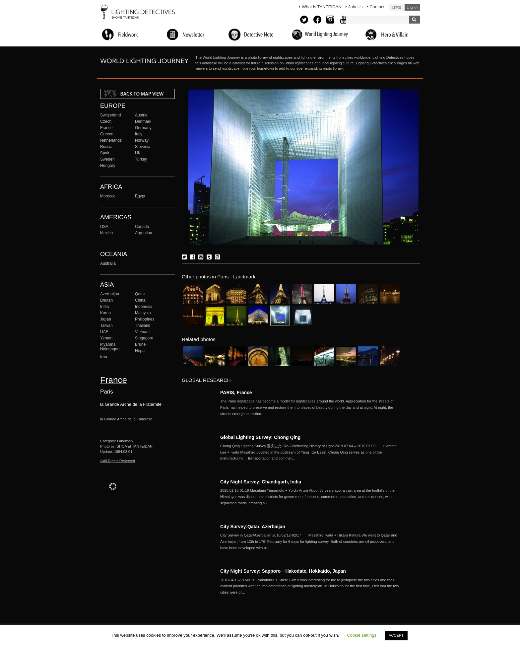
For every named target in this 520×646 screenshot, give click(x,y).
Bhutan (106, 300)
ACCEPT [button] (396, 635)
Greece (106, 134)
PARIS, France (236, 392)
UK (138, 153)
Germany (143, 127)
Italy (138, 134)
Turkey (141, 159)
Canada (142, 226)
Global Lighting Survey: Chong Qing (260, 437)
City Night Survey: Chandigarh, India (260, 481)
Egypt (140, 196)
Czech (105, 121)
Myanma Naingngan (109, 346)
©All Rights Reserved (117, 461)
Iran (103, 357)
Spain (105, 153)
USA (104, 226)
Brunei (141, 344)
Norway (142, 140)
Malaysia (143, 313)
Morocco (107, 196)
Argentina (143, 233)
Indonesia (143, 306)
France (106, 127)
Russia (106, 146)
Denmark (143, 121)
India (104, 306)
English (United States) (412, 7)
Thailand (142, 325)
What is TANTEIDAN (321, 6)
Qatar (140, 294)
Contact (376, 6)
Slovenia (142, 146)
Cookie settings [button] (361, 635)
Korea (105, 313)
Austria (141, 115)
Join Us (355, 6)
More (309, 407)
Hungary (107, 165)
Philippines (144, 319)
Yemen (106, 338)
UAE (104, 331)
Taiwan (106, 325)
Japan (105, 319)
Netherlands (111, 140)
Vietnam (142, 331)
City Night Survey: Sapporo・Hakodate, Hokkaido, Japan (283, 571)
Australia (108, 263)
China (140, 300)
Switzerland (110, 115)
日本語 (397, 7)
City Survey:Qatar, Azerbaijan (252, 526)
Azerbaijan (109, 294)
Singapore (144, 338)
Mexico (106, 233)
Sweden (107, 159)
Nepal (140, 350)
